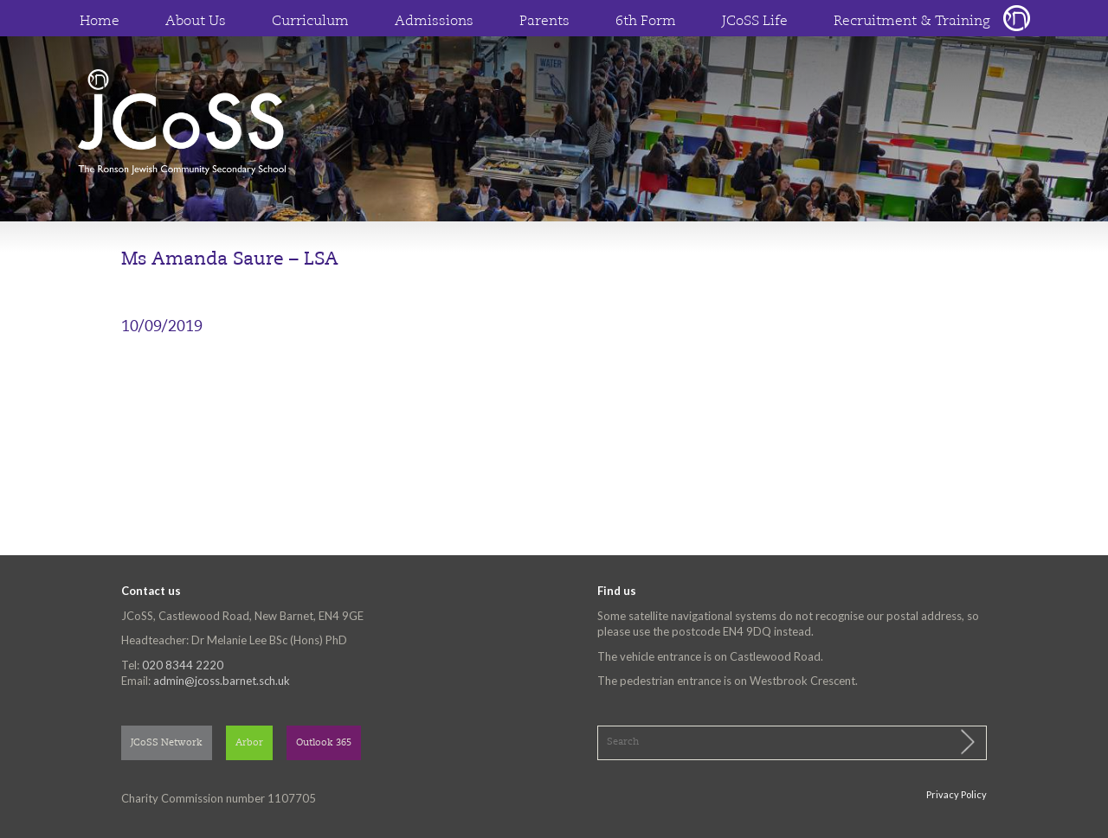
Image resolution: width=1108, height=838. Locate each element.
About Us (195, 22)
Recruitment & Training (912, 22)
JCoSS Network (167, 743)
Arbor (249, 743)
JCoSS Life (755, 22)
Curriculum (310, 22)
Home (99, 22)
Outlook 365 (323, 743)
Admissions (434, 22)
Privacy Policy (956, 794)
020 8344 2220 (182, 665)
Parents (544, 22)
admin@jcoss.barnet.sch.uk (221, 681)
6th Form (645, 22)
